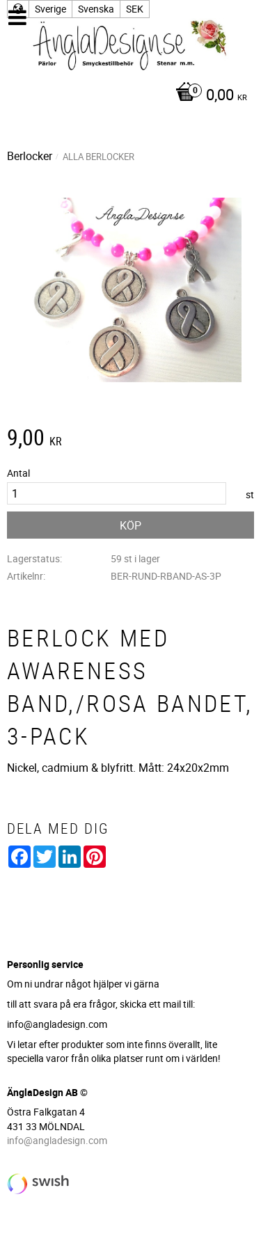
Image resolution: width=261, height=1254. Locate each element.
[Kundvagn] (127, 96)
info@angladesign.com (57, 1140)
